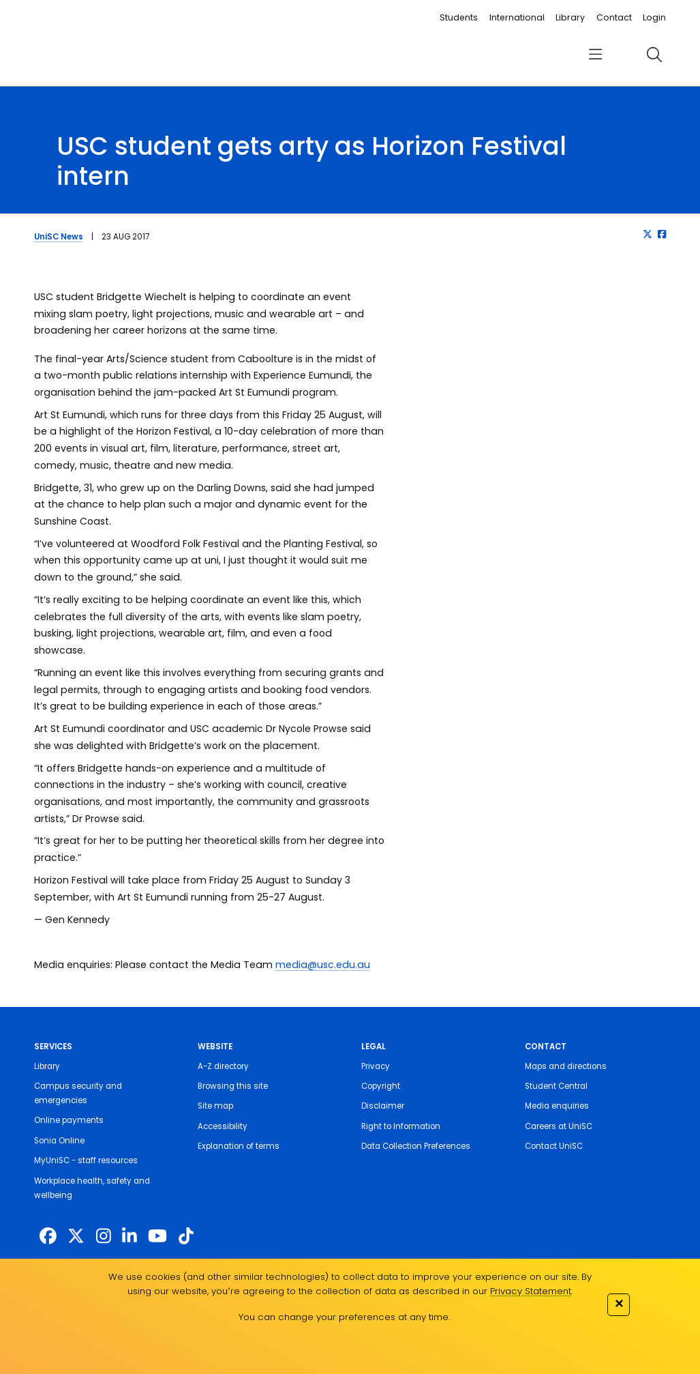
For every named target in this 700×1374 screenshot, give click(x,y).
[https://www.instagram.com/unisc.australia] (103, 1236)
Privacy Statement (530, 1291)
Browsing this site (233, 1086)
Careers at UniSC (558, 1126)
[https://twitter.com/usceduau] (76, 1236)
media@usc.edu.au (322, 964)
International (517, 17)
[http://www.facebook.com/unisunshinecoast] (48, 1236)
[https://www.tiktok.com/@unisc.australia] (186, 1236)
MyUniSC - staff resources (86, 1160)
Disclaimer (382, 1105)
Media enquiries (557, 1105)
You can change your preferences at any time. (344, 1317)
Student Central (556, 1086)
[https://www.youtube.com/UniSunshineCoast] (157, 1236)
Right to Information (400, 1126)
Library (570, 17)
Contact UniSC (554, 1146)
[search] (654, 54)
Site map (215, 1105)
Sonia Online (59, 1140)
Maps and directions (566, 1066)
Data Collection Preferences (415, 1146)
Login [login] (654, 17)
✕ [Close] (619, 1303)
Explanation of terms (238, 1146)
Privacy (375, 1066)
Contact (614, 17)
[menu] (595, 55)
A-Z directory (223, 1066)
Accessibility (222, 1126)
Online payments (69, 1120)
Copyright (380, 1086)
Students (459, 17)
